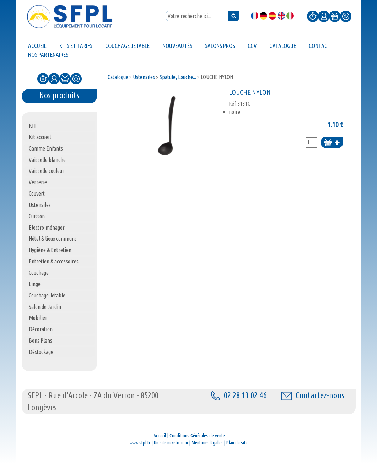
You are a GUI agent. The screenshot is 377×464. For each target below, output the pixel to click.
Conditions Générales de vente (197, 435)
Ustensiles (144, 77)
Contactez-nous (312, 395)
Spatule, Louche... (178, 77)
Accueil (160, 435)
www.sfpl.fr (140, 443)
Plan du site (237, 443)
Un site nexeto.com (171, 443)
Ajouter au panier (332, 143)
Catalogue (118, 77)
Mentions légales (207, 443)
